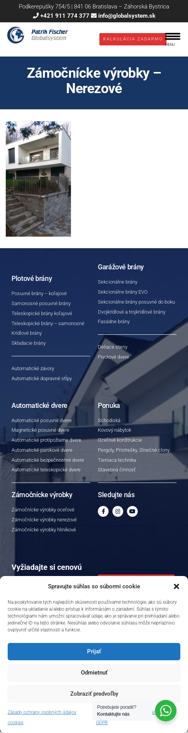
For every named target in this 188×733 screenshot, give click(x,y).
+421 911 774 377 (64, 15)
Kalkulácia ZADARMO (133, 39)
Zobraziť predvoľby (94, 693)
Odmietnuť (94, 672)
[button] (176, 586)
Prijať (94, 651)
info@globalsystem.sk (126, 15)
